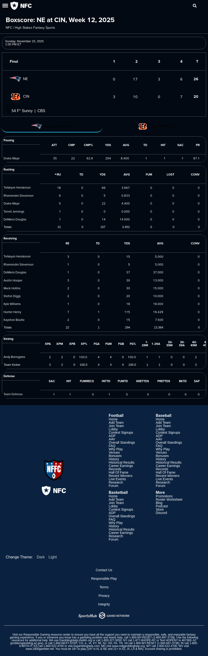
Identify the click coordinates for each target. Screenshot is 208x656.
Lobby (113, 429)
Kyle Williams (12, 304)
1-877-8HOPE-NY (144, 640)
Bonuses (115, 456)
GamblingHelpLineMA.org (75, 640)
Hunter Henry (12, 312)
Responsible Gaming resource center (47, 634)
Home (113, 419)
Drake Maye (11, 158)
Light (52, 557)
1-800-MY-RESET (140, 637)
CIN (19, 96)
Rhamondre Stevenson (19, 195)
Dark (41, 557)
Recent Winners (120, 476)
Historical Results (121, 462)
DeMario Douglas (15, 219)
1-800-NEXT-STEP (65, 643)
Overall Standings (122, 442)
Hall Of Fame (118, 472)
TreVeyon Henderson (17, 187)
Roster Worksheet (169, 499)
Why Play (116, 449)
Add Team (116, 422)
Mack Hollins (12, 288)
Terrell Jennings (14, 211)
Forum (113, 486)
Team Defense (13, 394)
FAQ (112, 446)
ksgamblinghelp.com (86, 646)
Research (116, 482)
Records (115, 469)
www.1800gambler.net (40, 649)
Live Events (117, 479)
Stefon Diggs (12, 296)
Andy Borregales (14, 357)
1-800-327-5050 (111, 640)
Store (160, 509)
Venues (114, 452)
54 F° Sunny (22, 111)
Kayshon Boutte (14, 320)
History (114, 459)
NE (19, 78)
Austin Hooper (13, 280)
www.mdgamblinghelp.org (128, 646)
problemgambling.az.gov (26, 643)
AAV (112, 439)
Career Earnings (121, 466)
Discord (161, 513)
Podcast (162, 506)
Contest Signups (121, 432)
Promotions (164, 496)
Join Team (116, 426)
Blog (159, 503)
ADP (112, 436)
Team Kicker (12, 364)
